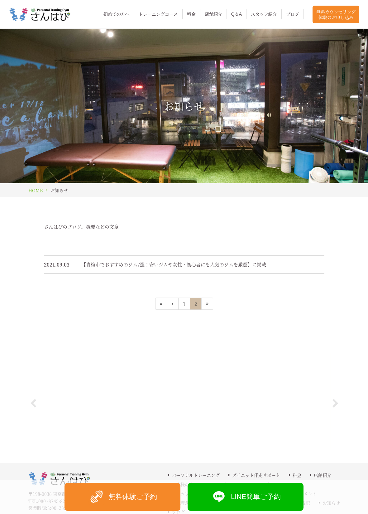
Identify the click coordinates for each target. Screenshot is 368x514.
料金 (191, 14)
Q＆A (236, 14)
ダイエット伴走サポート (256, 475)
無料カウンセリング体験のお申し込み (336, 14)
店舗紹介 (213, 14)
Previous (33, 402)
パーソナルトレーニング (196, 475)
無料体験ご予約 (122, 496)
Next (335, 402)
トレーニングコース (158, 14)
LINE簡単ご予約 (245, 496)
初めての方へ (116, 14)
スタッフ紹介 (264, 14)
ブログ (292, 14)
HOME (35, 190)
